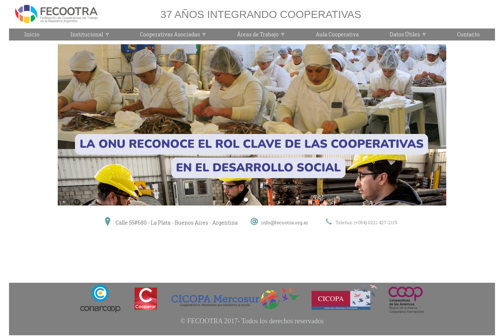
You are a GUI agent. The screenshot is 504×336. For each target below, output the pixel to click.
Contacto (468, 34)
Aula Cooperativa (337, 34)
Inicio (31, 34)
